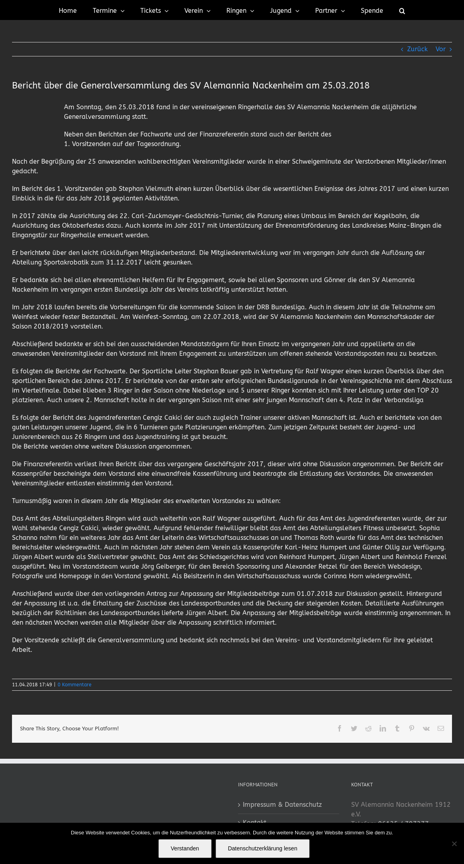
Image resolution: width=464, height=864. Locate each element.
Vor (441, 49)
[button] (402, 10)
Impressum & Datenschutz (282, 804)
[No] (454, 844)
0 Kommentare (75, 685)
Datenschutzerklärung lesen (263, 848)
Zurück (417, 49)
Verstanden (185, 848)
